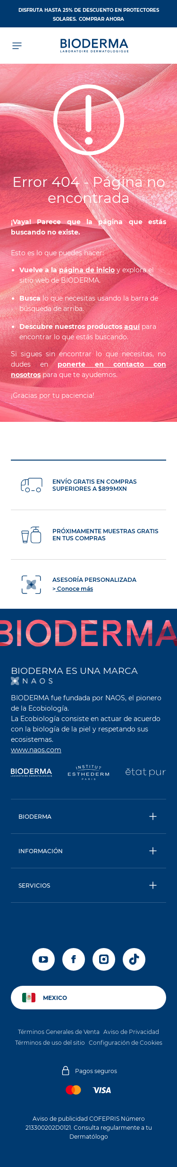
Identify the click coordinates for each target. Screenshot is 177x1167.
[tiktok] (134, 959)
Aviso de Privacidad (131, 1031)
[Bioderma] (31, 773)
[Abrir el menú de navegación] (16, 45)
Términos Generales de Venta (59, 1031)
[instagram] (104, 959)
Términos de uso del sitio (50, 1042)
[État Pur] (145, 773)
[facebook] (73, 959)
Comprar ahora (101, 19)
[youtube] (43, 959)
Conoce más (74, 588)
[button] (88, 816)
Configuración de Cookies (125, 1042)
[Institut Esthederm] (88, 773)
